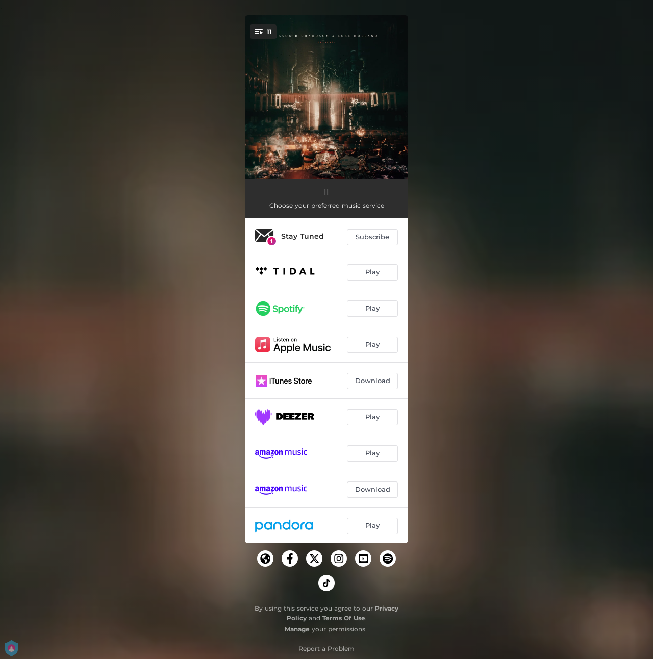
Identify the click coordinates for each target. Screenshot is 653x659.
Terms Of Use (343, 618)
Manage (297, 629)
